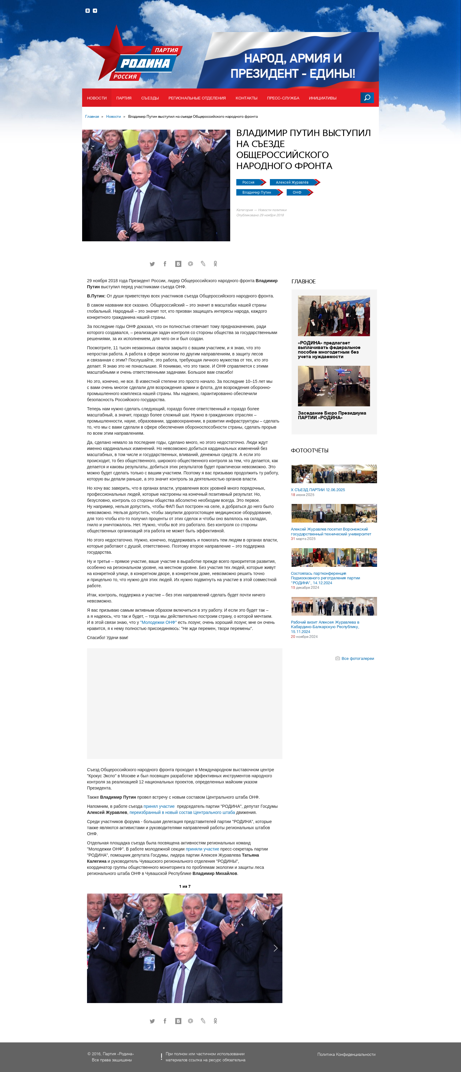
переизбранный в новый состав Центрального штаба (182, 812)
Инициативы (322, 98)
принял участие (159, 806)
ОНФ (297, 192)
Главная (92, 116)
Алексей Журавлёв (292, 182)
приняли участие (203, 849)
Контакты (246, 98)
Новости (97, 98)
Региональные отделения (197, 98)
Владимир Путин (257, 192)
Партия (124, 98)
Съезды (150, 98)
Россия (248, 182)
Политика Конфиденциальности (347, 1054)
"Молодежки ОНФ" (158, 622)
